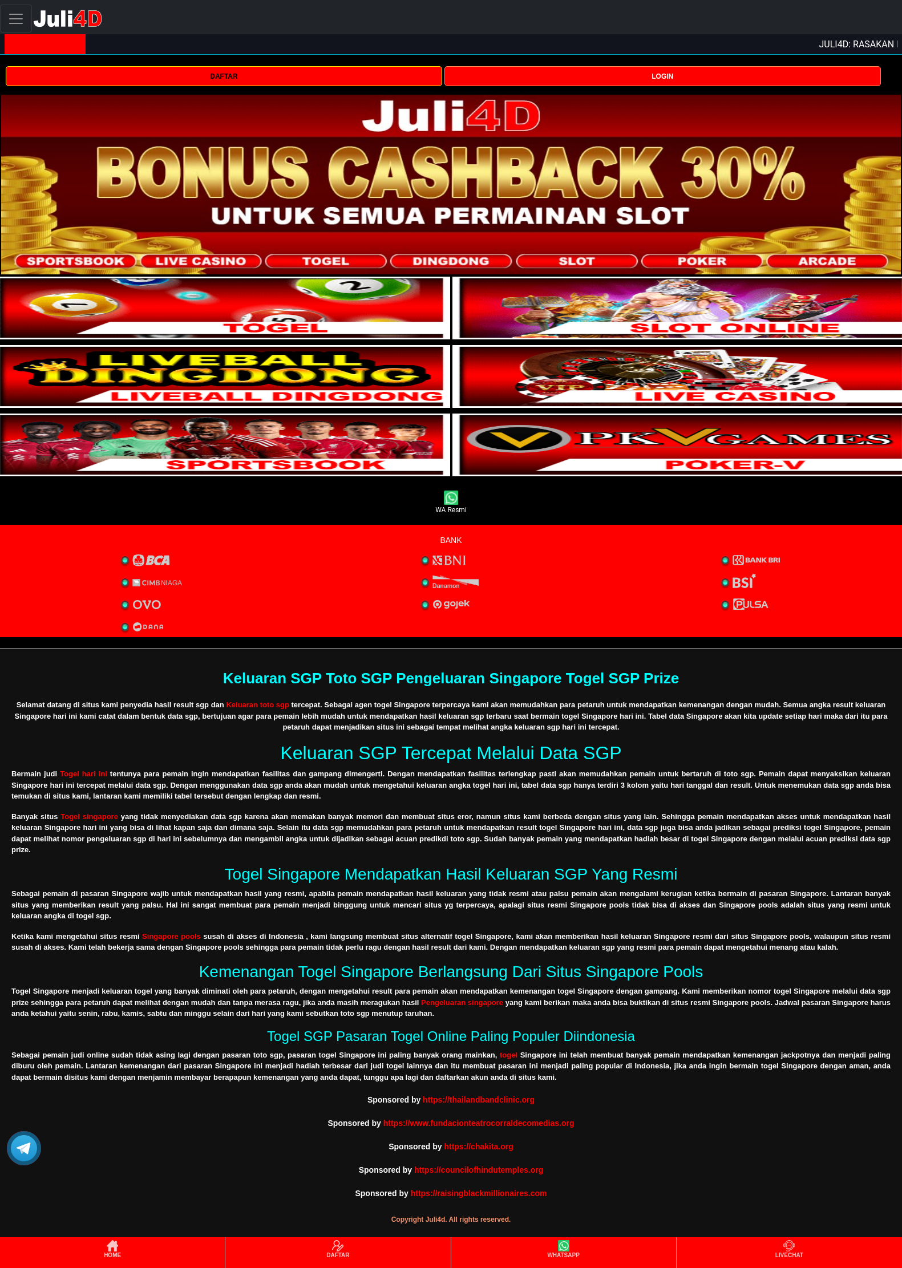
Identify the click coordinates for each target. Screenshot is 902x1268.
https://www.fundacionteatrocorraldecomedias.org (479, 1123)
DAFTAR (223, 76)
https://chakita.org (478, 1146)
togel (508, 1055)
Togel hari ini (83, 773)
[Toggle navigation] (16, 19)
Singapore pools (171, 936)
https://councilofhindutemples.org (478, 1169)
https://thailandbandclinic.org (479, 1099)
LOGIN (662, 76)
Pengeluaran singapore (462, 1002)
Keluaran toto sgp (257, 704)
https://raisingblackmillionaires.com (479, 1193)
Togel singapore (89, 816)
